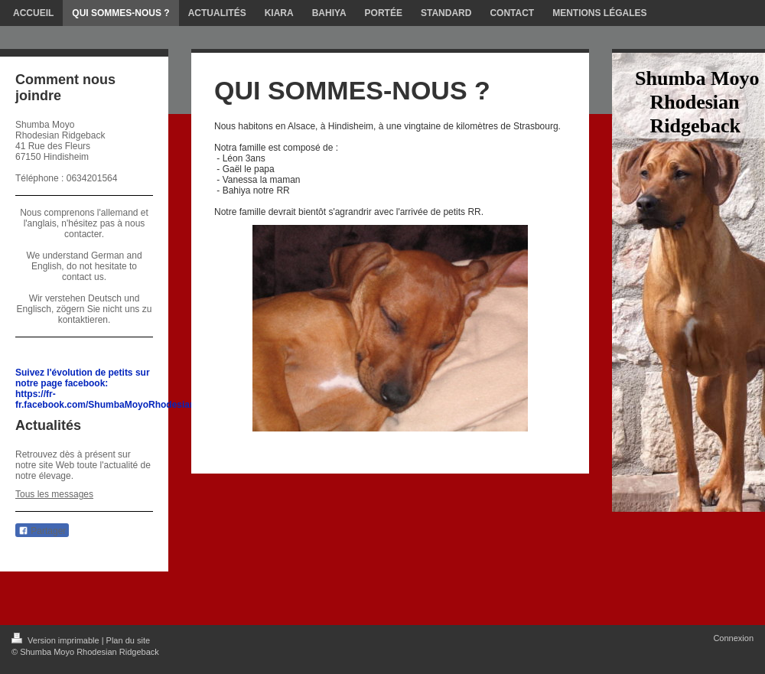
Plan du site (128, 640)
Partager (42, 531)
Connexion (733, 638)
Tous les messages (54, 494)
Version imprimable (56, 640)
